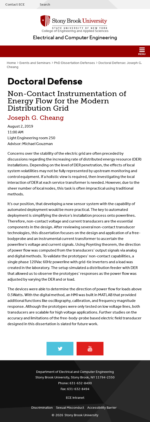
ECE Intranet (75, 398)
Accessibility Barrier (102, 408)
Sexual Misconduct (70, 408)
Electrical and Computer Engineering (75, 37)
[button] (75, 51)
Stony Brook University (81, 415)
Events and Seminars (35, 63)
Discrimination (42, 408)
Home (11, 63)
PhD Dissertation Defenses (74, 63)
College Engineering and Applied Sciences (75, 31)
